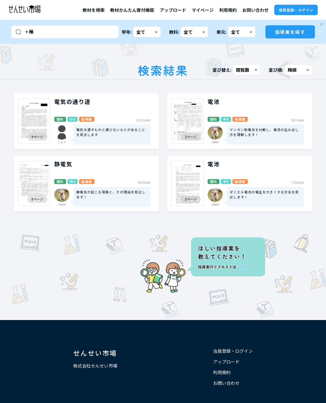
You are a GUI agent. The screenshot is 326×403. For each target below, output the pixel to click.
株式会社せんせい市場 (95, 365)
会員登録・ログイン (296, 10)
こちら (242, 266)
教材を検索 (94, 10)
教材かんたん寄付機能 (132, 10)
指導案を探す (290, 32)
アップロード (173, 10)
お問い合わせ (255, 10)
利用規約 (228, 10)
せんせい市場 (95, 353)
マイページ (203, 10)
